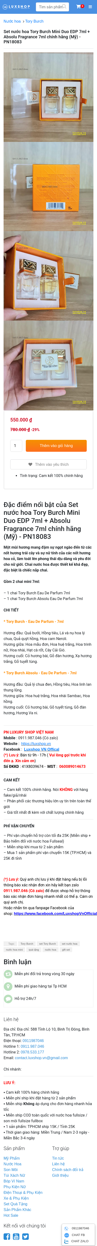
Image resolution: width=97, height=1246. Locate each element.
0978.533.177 (32, 1052)
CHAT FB (74, 1235)
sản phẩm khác (17, 1210)
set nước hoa (69, 943)
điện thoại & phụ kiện (23, 1193)
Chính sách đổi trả (67, 1170)
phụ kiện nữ (15, 1187)
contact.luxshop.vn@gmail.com (41, 1058)
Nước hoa (13, 21)
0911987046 (33, 1041)
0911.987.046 (32, 1046)
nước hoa (50, 949)
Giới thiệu (60, 1175)
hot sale (11, 1215)
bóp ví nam (14, 1181)
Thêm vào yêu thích (48, 464)
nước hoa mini (14, 949)
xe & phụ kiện (16, 1198)
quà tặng (34, 949)
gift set (66, 949)
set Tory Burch (47, 943)
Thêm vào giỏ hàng (56, 446)
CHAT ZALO (76, 1241)
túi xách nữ (14, 1175)
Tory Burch (35, 21)
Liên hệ (58, 1164)
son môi (11, 1170)
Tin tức (58, 1158)
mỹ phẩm (12, 1158)
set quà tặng (15, 1204)
